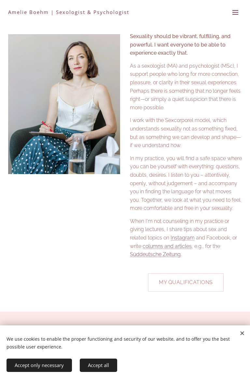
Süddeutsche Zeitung (155, 254)
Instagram (183, 238)
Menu (235, 12)
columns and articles (167, 246)
